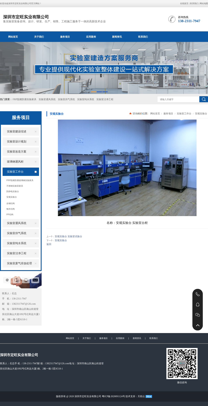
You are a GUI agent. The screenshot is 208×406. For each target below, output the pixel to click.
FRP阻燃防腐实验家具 (24, 99)
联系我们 (194, 3)
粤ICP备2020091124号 (113, 396)
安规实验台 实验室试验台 (68, 236)
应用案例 (91, 36)
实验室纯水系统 (85, 99)
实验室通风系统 (47, 99)
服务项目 (65, 36)
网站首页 (13, 36)
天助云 (141, 396)
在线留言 (184, 3)
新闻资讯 (117, 36)
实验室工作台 (184, 113)
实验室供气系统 (66, 99)
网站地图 (204, 3)
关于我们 (39, 36)
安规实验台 (200, 113)
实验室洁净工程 (104, 99)
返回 (48, 244)
